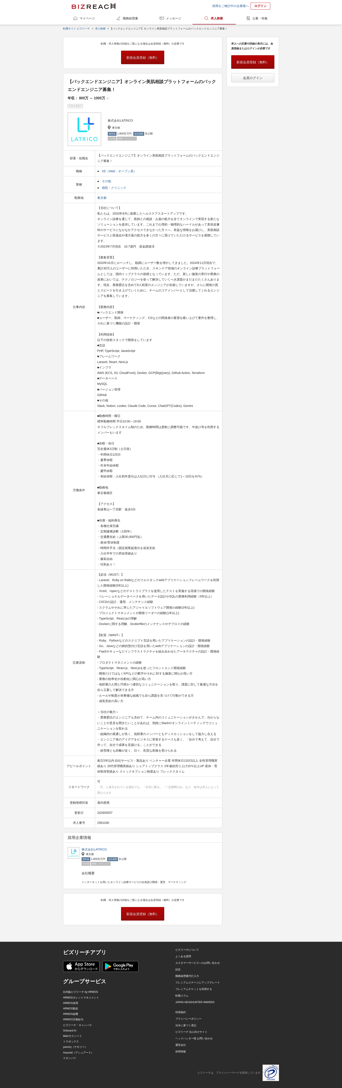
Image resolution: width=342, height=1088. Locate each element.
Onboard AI (69, 1030)
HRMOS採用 (70, 1003)
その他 (106, 181)
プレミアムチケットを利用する (193, 989)
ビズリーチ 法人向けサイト (191, 1031)
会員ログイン (253, 78)
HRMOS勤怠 (70, 1008)
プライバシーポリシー (188, 1018)
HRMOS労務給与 (73, 1019)
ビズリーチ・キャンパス (77, 1025)
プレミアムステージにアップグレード (197, 982)
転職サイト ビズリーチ (76, 28)
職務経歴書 (130, 18)
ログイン (260, 6)
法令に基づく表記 (185, 1025)
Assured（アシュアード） (78, 1052)
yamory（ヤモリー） (75, 1046)
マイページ (87, 18)
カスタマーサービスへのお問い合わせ (197, 962)
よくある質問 (183, 956)
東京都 (102, 198)
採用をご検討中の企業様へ (230, 6)
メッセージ (173, 18)
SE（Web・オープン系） (119, 171)
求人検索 (217, 18)
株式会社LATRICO (94, 849)
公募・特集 (260, 18)
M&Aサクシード (72, 1036)
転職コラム (181, 995)
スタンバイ (69, 1058)
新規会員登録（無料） (142, 57)
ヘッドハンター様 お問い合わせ (194, 1038)
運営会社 (180, 1045)
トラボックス (71, 1041)
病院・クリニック (114, 187)
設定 (178, 969)
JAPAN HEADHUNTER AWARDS (194, 1002)
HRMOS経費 (70, 1014)
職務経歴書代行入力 (187, 976)
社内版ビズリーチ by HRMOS (80, 991)
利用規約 (180, 1012)
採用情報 (180, 1051)
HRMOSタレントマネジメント (81, 997)
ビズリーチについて (187, 949)
